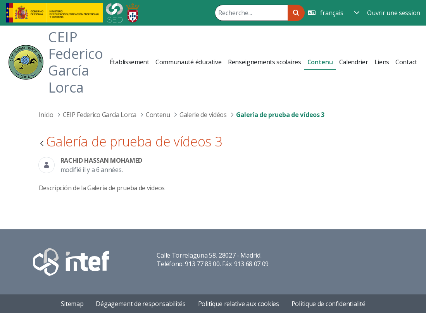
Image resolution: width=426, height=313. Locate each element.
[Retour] (42, 143)
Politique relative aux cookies (238, 303)
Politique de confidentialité (328, 303)
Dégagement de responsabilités (140, 303)
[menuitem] (129, 62)
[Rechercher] (251, 13)
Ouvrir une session (393, 13)
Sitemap (72, 303)
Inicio (46, 114)
